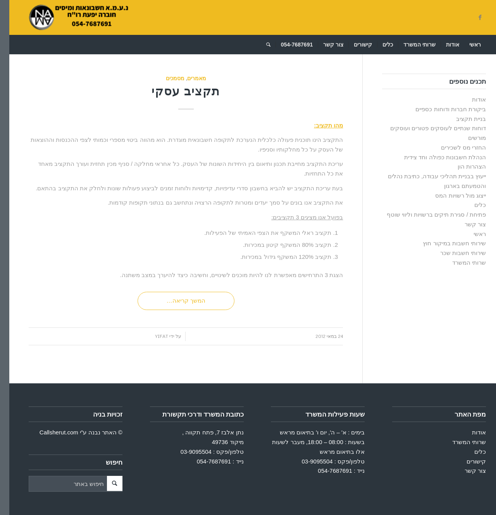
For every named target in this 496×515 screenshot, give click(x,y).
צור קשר (466, 224)
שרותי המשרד (460, 262)
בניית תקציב (462, 118)
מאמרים (187, 78)
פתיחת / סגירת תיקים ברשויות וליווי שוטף (427, 214)
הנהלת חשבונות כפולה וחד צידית (436, 157)
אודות (470, 99)
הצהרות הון (462, 166)
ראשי (470, 234)
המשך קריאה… (176, 300)
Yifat (152, 336)
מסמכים (166, 78)
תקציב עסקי (176, 91)
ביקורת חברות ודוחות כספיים (441, 109)
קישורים (467, 461)
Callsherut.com (49, 432)
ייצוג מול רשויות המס (451, 195)
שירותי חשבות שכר (454, 253)
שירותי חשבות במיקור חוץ (445, 243)
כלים (471, 205)
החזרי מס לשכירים (454, 147)
